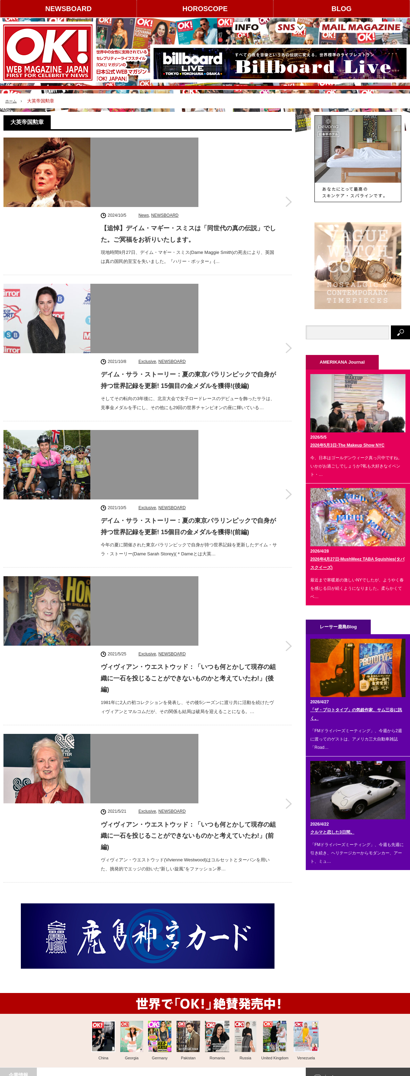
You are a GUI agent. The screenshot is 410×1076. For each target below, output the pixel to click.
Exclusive (147, 229)
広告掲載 (70, 986)
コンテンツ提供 (76, 998)
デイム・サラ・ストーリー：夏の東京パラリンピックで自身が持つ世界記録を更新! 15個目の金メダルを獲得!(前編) (188, 336)
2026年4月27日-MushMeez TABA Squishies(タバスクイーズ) (357, 563)
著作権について (22, 998)
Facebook (337, 992)
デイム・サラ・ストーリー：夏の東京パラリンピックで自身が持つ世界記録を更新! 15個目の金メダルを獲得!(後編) (188, 249)
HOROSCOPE (205, 9)
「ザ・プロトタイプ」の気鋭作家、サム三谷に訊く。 (356, 714)
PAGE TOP (205, 1060)
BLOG (341, 9)
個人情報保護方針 (78, 1022)
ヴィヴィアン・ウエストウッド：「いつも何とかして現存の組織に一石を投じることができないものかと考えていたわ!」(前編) (188, 516)
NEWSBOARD (68, 9)
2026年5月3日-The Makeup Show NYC (347, 445)
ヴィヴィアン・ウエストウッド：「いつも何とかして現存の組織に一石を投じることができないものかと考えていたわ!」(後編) (188, 429)
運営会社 (16, 986)
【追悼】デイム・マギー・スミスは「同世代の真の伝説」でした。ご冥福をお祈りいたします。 (188, 161)
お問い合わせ (20, 1034)
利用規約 (16, 1010)
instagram (337, 972)
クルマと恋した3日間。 (332, 832)
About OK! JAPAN (24, 1022)
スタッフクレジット (80, 1010)
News (143, 142)
